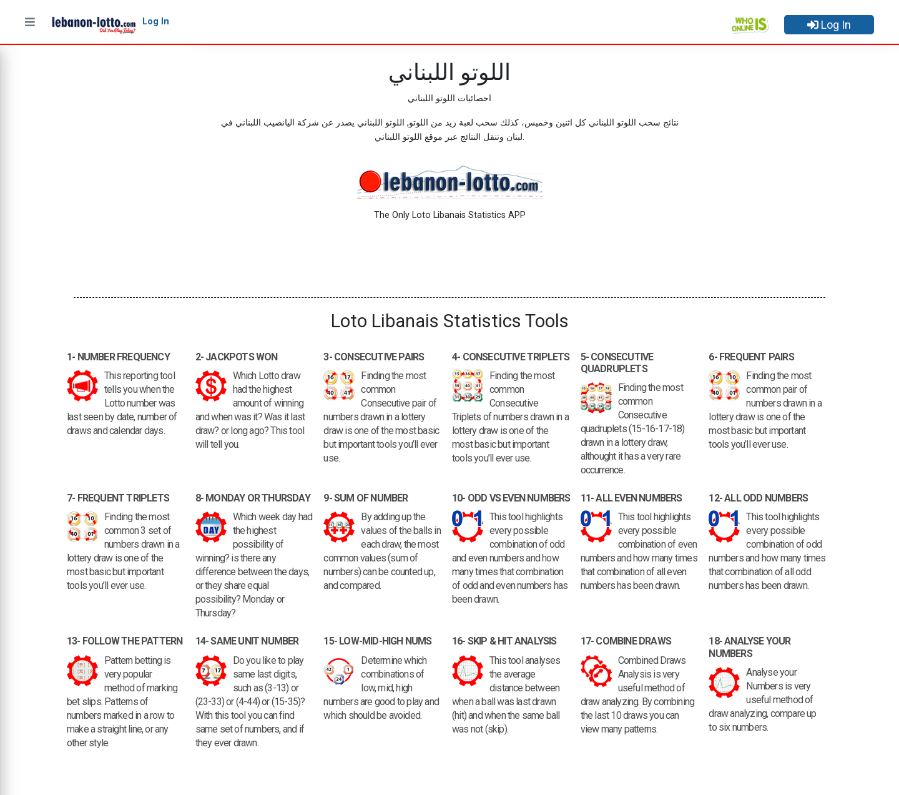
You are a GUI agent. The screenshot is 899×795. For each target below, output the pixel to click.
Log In (829, 24)
